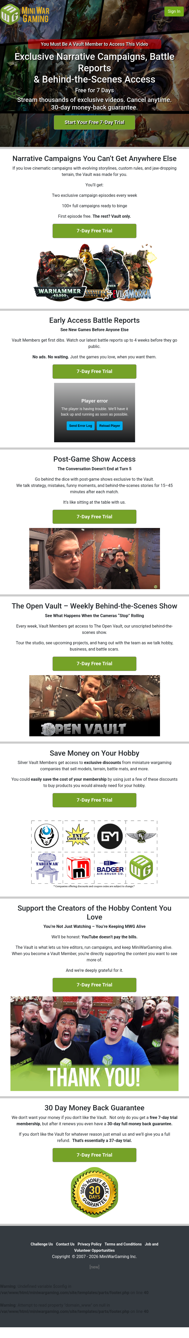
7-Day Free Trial (94, 231)
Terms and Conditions (123, 1244)
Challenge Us (42, 1244)
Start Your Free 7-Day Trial (94, 122)
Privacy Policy (89, 1244)
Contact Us (65, 1244)
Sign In (174, 11)
